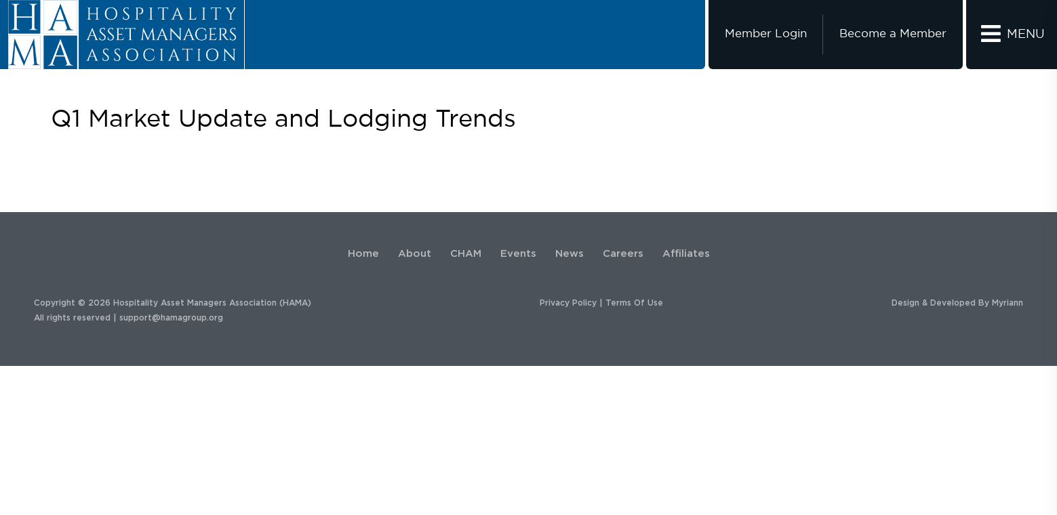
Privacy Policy (568, 303)
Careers (623, 254)
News (569, 254)
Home (363, 254)
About (414, 254)
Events (518, 254)
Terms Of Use (634, 303)
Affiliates (686, 254)
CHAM (465, 254)
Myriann (1007, 303)
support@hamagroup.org (171, 318)
